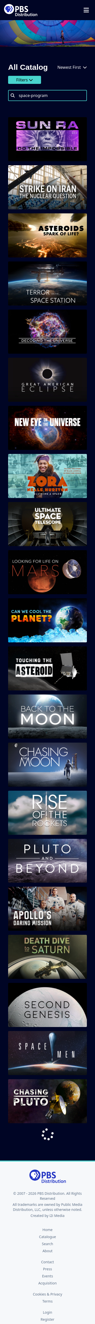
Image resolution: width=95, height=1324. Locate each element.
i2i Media (57, 1215)
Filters (24, 80)
